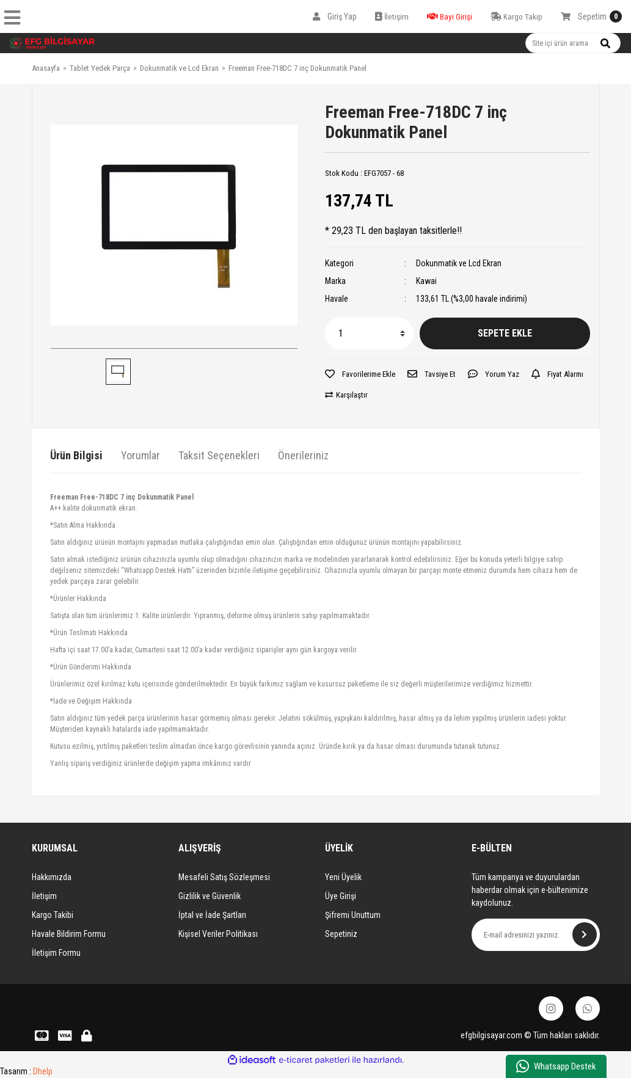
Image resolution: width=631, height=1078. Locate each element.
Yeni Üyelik (343, 877)
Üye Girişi (340, 896)
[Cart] (591, 16)
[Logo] (52, 43)
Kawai (426, 281)
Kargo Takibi (52, 915)
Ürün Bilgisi (76, 455)
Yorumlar (140, 455)
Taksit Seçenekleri (219, 455)
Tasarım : (26, 1071)
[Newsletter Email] (536, 935)
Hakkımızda (51, 877)
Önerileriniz (303, 455)
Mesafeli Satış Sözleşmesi (224, 877)
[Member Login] (335, 16)
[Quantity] (369, 333)
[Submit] (584, 934)
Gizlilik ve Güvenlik (209, 896)
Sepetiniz (341, 934)
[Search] (573, 43)
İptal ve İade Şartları (212, 915)
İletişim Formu (56, 953)
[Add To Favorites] (360, 374)
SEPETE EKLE (505, 333)
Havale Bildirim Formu (69, 934)
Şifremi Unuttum (353, 915)
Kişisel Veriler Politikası (218, 934)
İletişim (44, 896)
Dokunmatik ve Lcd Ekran (459, 263)
